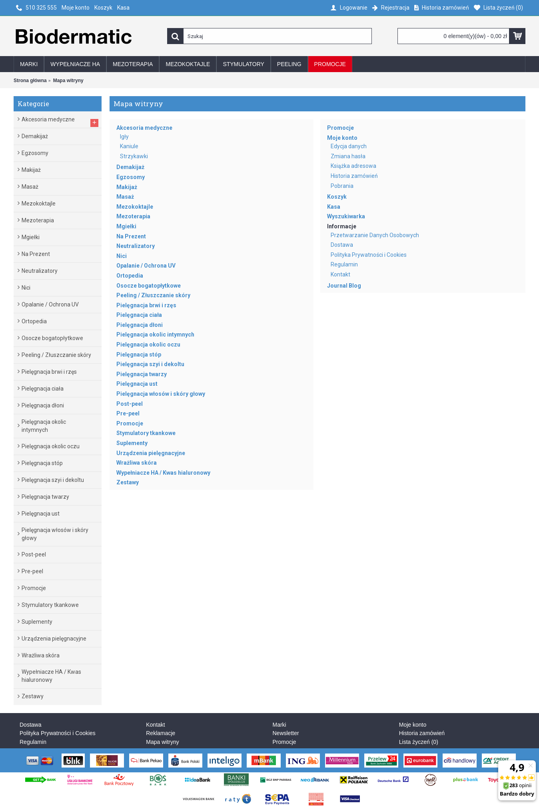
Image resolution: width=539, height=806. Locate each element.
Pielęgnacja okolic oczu (148, 344)
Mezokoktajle (134, 207)
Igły (124, 136)
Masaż (125, 196)
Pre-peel (128, 413)
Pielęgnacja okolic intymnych (155, 334)
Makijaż (126, 187)
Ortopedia (129, 275)
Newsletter (286, 733)
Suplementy (132, 443)
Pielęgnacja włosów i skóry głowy (160, 394)
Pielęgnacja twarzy (141, 374)
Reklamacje (160, 733)
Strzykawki (134, 156)
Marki (279, 724)
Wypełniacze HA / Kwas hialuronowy (163, 472)
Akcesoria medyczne (144, 128)
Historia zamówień (354, 176)
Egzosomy (130, 177)
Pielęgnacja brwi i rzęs (146, 305)
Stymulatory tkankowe (146, 433)
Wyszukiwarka (346, 216)
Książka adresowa (353, 166)
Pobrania (342, 186)
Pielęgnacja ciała (139, 315)
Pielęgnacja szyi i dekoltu (150, 364)
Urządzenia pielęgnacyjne (150, 453)
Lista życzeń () (418, 742)
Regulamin (344, 264)
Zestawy (127, 482)
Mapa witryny (162, 742)
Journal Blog (344, 285)
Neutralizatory (135, 246)
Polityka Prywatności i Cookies (369, 255)
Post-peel (129, 404)
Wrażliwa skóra (136, 462)
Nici (121, 256)
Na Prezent (131, 236)
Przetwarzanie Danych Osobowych (375, 235)
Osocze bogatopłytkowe (148, 285)
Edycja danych (349, 146)
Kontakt (340, 274)
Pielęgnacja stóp (138, 354)
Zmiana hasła (348, 156)
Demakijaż (130, 167)
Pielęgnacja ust (137, 384)
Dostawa (342, 245)
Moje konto (342, 138)
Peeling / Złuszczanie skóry (153, 295)
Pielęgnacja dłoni (139, 325)
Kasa (333, 207)
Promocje (129, 423)
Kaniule (129, 146)
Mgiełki (126, 226)
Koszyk (337, 196)
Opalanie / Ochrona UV (146, 265)
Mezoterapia (133, 216)
